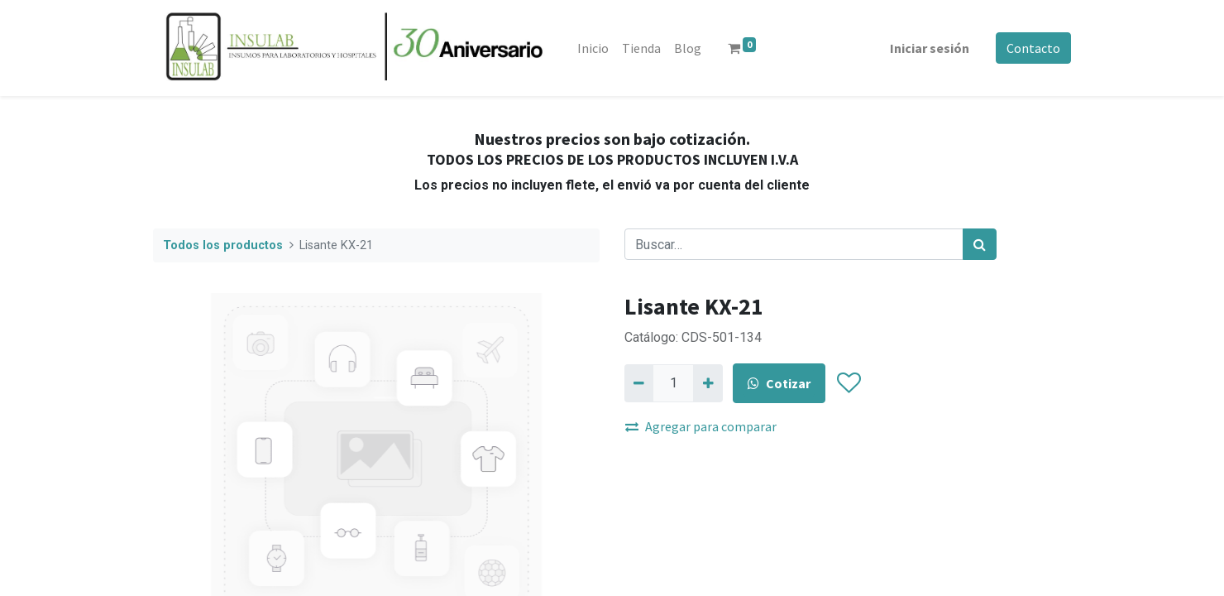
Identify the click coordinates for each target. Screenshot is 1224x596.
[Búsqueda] (980, 244)
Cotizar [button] (779, 383)
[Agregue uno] (707, 383)
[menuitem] (593, 48)
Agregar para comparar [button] (701, 426)
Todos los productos (223, 245)
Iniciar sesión (929, 48)
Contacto (1033, 48)
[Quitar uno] (638, 383)
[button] (848, 383)
